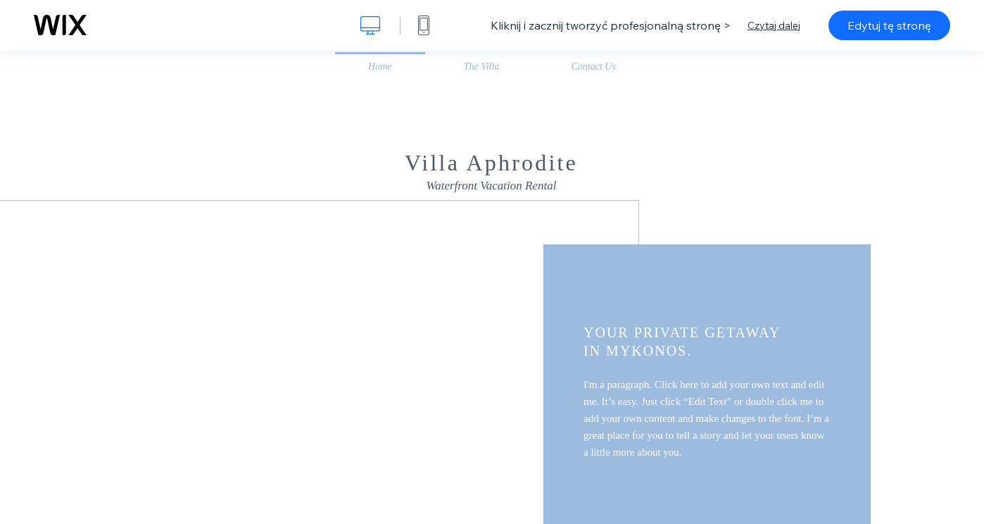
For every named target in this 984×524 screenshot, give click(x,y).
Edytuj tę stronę (889, 25)
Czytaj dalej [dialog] (774, 25)
